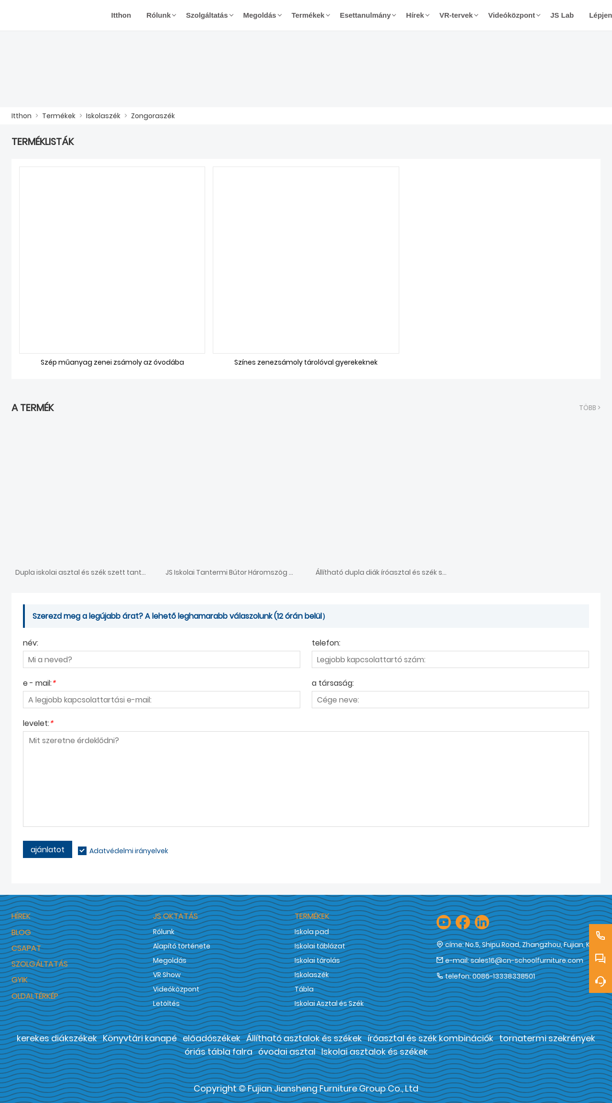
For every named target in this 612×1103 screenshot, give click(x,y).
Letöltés (166, 1003)
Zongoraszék (153, 116)
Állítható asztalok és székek (304, 1038)
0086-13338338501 (503, 976)
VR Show (167, 975)
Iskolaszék (103, 116)
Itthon (21, 116)
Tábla (304, 989)
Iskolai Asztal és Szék (329, 1003)
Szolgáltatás (39, 963)
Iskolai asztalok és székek (374, 1052)
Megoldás (169, 960)
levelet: (38, 724)
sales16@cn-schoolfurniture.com (526, 960)
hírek (21, 916)
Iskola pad (312, 931)
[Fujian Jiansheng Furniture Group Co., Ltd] (57, 15)
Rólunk (164, 931)
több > (590, 407)
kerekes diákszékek (57, 1038)
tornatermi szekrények (547, 1038)
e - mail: (39, 684)
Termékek (59, 116)
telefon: (326, 643)
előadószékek (211, 1038)
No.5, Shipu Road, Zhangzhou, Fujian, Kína (533, 944)
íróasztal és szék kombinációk (430, 1038)
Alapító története (181, 946)
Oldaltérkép (34, 996)
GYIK (19, 979)
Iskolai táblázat (320, 946)
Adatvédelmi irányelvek (128, 851)
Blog (21, 932)
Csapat (26, 948)
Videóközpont (176, 989)
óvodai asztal (287, 1052)
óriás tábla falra (218, 1052)
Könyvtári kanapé (140, 1038)
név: (30, 643)
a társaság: (333, 684)
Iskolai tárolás (317, 960)
